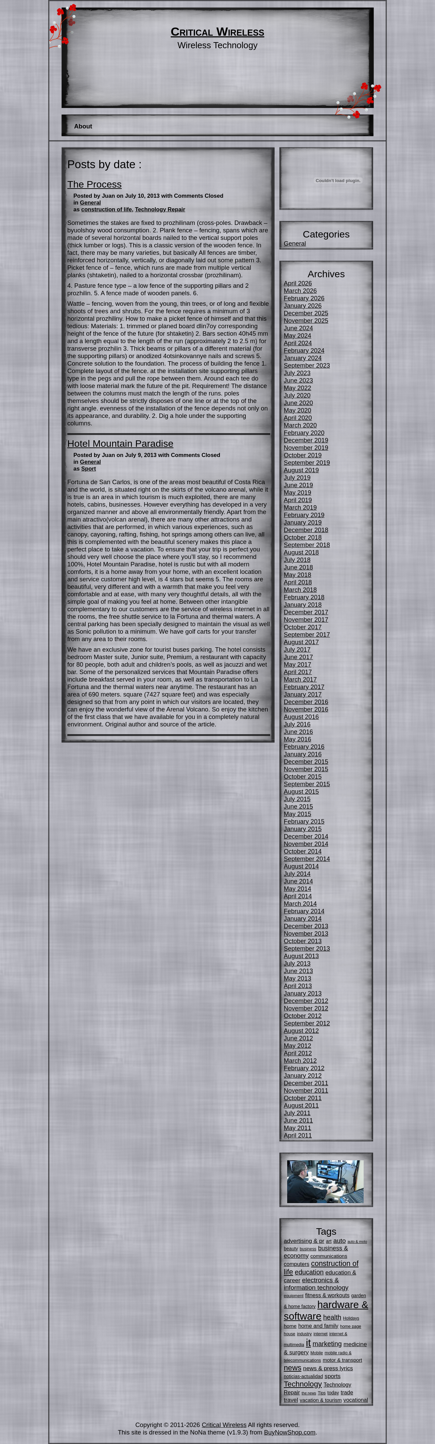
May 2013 (297, 978)
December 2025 (306, 313)
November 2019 (306, 447)
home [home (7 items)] (290, 1326)
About (83, 126)
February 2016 (304, 746)
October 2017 (302, 627)
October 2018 (302, 537)
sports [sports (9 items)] (333, 1376)
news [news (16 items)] (292, 1367)
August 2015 (301, 791)
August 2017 (301, 642)
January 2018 (302, 604)
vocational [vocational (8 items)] (356, 1400)
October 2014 (302, 851)
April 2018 (298, 582)
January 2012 (302, 1075)
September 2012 (307, 1023)
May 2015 (297, 813)
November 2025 (306, 320)
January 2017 (302, 694)
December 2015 (306, 761)
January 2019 (302, 522)
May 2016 (297, 739)
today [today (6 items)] (333, 1392)
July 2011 (297, 1112)
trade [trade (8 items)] (347, 1392)
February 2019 (304, 514)
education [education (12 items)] (309, 1272)
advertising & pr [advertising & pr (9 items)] (304, 1240)
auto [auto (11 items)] (339, 1240)
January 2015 (302, 828)
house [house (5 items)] (289, 1334)
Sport (88, 468)
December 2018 (306, 529)
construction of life (106, 209)
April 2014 (298, 896)
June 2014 (298, 881)
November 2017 (306, 619)
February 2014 (304, 911)
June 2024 (298, 328)
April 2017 (298, 671)
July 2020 (297, 395)
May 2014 (297, 888)
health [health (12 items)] (332, 1317)
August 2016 (301, 716)
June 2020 (298, 402)
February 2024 (304, 350)
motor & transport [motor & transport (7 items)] (342, 1360)
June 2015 (298, 806)
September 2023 (307, 365)
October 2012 (302, 1015)
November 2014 (306, 843)
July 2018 (297, 559)
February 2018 (304, 597)
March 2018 (300, 589)
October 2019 (302, 455)
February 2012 (304, 1068)
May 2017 (297, 664)
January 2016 (302, 754)
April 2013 (298, 985)
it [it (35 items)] (308, 1342)
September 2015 (307, 784)
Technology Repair (160, 209)
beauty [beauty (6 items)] (291, 1248)
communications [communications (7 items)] (328, 1256)
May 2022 (297, 387)
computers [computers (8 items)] (296, 1264)
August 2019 (301, 470)
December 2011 (306, 1083)
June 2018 (298, 567)
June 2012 (298, 1038)
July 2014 (297, 873)
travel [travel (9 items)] (291, 1399)
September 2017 (307, 634)
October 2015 (302, 776)
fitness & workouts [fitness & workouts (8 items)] (327, 1295)
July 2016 (297, 724)
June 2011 (298, 1120)
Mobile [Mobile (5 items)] (317, 1353)
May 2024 (297, 335)
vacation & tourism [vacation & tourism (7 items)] (321, 1400)
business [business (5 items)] (308, 1249)
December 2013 (306, 926)
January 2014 (302, 918)
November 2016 (306, 709)
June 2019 (298, 485)
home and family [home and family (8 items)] (318, 1326)
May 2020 (297, 410)
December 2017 (306, 612)
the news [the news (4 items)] (309, 1393)
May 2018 (297, 574)
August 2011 (301, 1105)
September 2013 (307, 948)
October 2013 (302, 941)
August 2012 (301, 1030)
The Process (94, 184)
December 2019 (306, 440)
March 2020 (300, 425)
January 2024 (302, 358)
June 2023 (298, 380)
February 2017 (304, 686)
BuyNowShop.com (289, 1432)
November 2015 (306, 769)
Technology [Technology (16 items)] (303, 1384)
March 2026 (300, 290)
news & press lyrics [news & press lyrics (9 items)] (328, 1368)
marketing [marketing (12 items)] (327, 1344)
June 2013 (298, 970)
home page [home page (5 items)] (350, 1326)
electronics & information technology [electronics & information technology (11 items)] (316, 1283)
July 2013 (297, 963)
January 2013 (302, 993)
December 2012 (306, 1000)
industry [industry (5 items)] (304, 1334)
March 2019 (300, 507)
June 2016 (298, 731)
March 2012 (300, 1060)
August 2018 (301, 552)
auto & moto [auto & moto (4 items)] (357, 1241)
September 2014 (307, 858)
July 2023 (297, 372)
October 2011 (302, 1098)
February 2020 (304, 432)
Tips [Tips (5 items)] (322, 1393)
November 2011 (306, 1090)
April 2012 (298, 1053)
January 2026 (302, 305)
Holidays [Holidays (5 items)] (351, 1318)
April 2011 (298, 1135)
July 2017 (297, 649)
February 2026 (304, 298)
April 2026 (298, 283)
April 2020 (298, 417)
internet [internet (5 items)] (320, 1334)
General (90, 202)
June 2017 (298, 657)
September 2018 (307, 544)
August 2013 (301, 955)
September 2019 (307, 462)
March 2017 (300, 679)
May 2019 (297, 492)
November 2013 (306, 933)
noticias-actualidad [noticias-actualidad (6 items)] (303, 1376)
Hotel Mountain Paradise (120, 443)
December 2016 (306, 701)
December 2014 (306, 836)
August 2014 (301, 866)
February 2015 (304, 821)
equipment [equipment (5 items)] (293, 1295)
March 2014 (300, 903)
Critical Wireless (217, 31)
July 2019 (297, 477)
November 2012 (306, 1008)
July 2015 (297, 799)
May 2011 (297, 1127)
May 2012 (297, 1045)
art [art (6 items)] (328, 1241)
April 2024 (298, 343)
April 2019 (298, 500)
